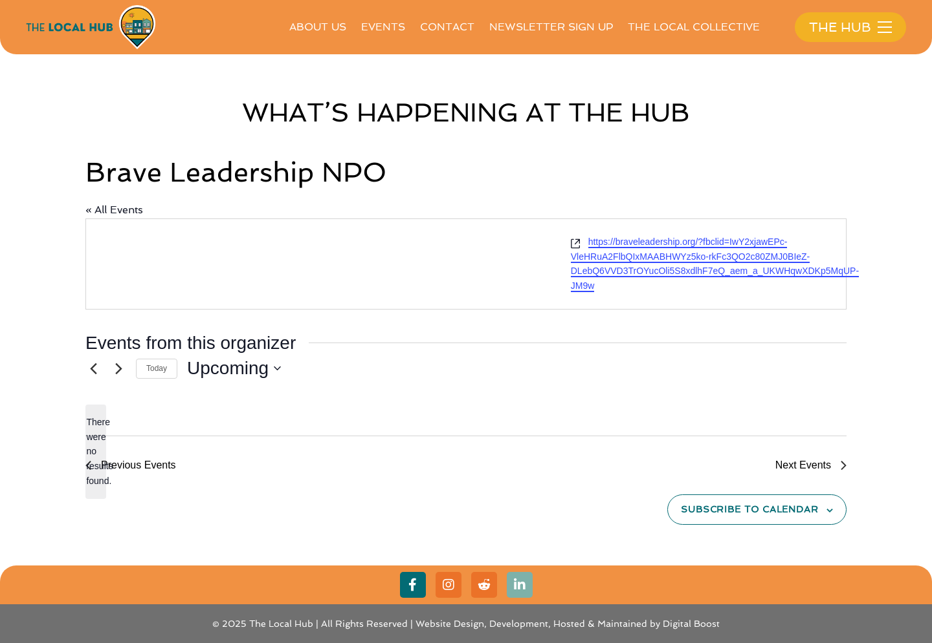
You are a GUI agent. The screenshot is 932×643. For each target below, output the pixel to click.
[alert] (95, 451)
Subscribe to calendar (750, 509)
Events (383, 27)
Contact (447, 27)
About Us (317, 27)
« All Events (114, 210)
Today (156, 368)
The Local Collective (694, 27)
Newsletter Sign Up (551, 27)
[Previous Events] (93, 368)
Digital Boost (691, 623)
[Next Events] (118, 368)
